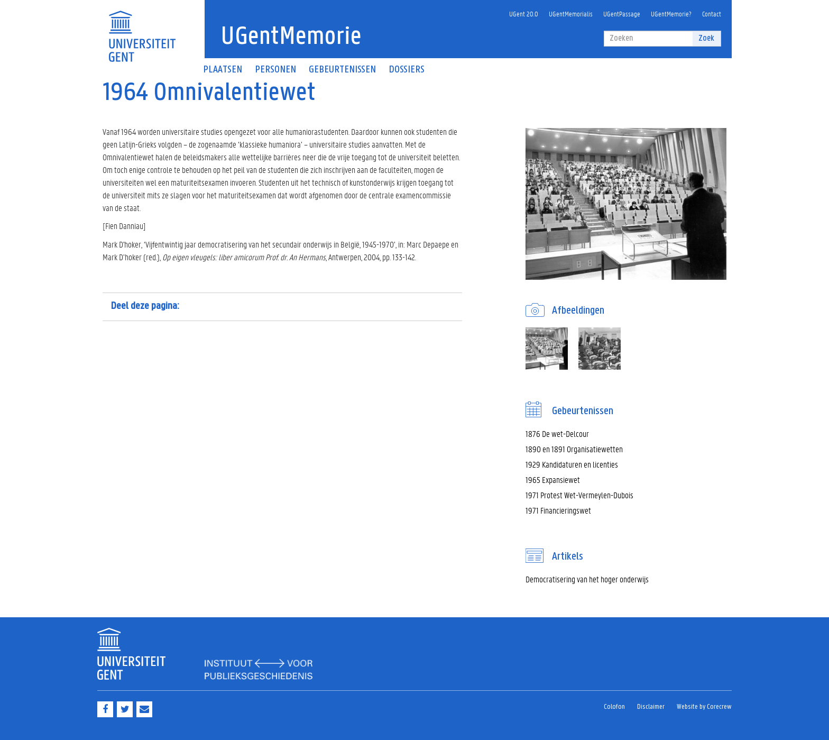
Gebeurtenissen (342, 70)
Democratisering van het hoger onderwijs (587, 578)
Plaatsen (222, 70)
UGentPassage (621, 13)
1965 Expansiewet (553, 479)
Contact (711, 13)
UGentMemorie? (671, 13)
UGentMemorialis (571, 13)
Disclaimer (651, 707)
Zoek (706, 38)
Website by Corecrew (704, 707)
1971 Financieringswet (558, 510)
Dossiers (407, 70)
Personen (275, 70)
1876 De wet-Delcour (557, 433)
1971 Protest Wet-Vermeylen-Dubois (579, 494)
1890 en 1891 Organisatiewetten (574, 448)
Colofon (614, 707)
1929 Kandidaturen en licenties (572, 464)
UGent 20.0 (523, 13)
